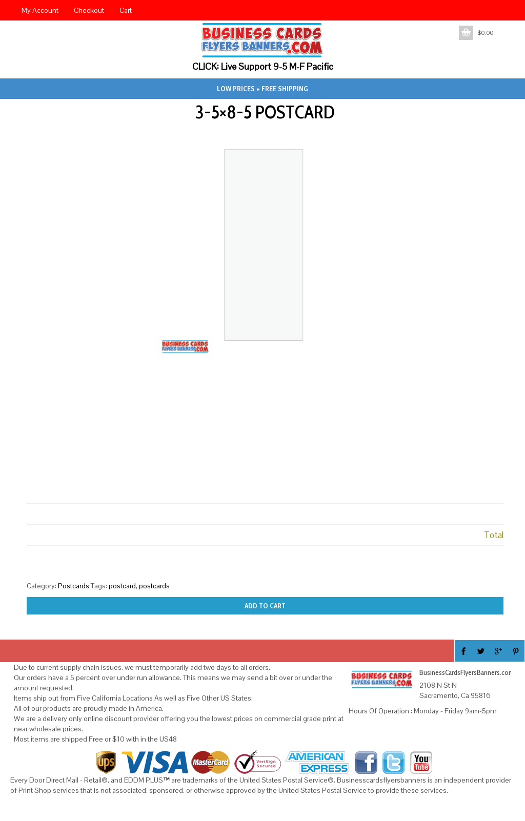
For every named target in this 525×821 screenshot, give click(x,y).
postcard (122, 585)
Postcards (73, 585)
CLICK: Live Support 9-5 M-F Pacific (262, 66)
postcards (154, 585)
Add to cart (265, 605)
